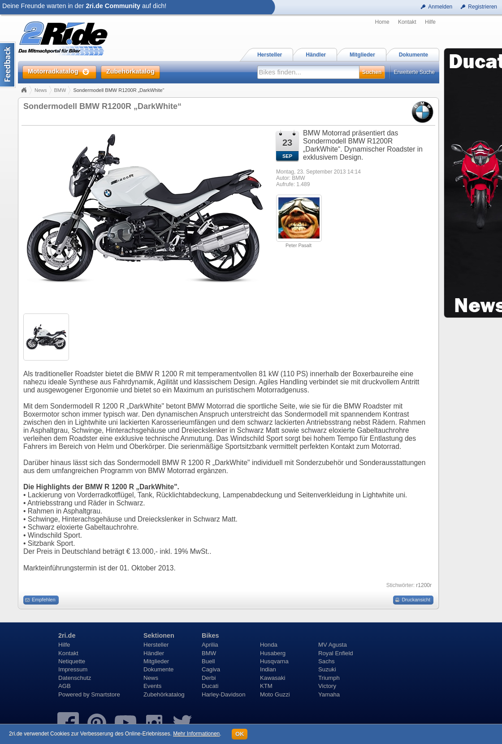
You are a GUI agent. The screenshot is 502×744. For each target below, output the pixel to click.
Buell (208, 661)
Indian (268, 669)
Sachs (326, 661)
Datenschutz (74, 677)
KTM (266, 686)
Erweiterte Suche (414, 72)
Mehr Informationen (196, 734)
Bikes (210, 635)
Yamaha (329, 694)
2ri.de (66, 635)
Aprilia (210, 644)
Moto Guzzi (275, 694)
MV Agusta (332, 644)
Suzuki (327, 669)
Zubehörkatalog (164, 694)
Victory (327, 686)
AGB (64, 686)
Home (382, 22)
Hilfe (430, 22)
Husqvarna (274, 661)
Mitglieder (156, 661)
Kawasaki (272, 677)
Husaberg (273, 653)
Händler (153, 653)
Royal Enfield (335, 653)
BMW (60, 90)
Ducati (210, 686)
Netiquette (71, 661)
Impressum (72, 669)
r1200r (424, 585)
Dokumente (158, 669)
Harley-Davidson (223, 694)
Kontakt (407, 22)
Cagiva (211, 669)
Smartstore (105, 694)
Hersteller (156, 644)
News (41, 90)
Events (152, 686)
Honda (268, 644)
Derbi (209, 677)
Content (8, 65)
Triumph (329, 677)
